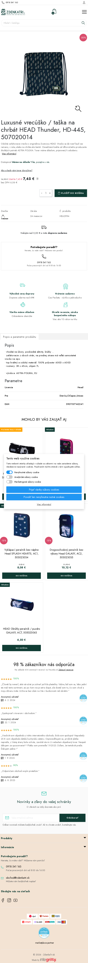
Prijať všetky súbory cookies (44, 489)
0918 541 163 (12, 2)
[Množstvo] (46, 193)
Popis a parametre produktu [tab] (19, 337)
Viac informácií (9, 153)
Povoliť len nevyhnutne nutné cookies (43, 497)
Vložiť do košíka (72, 193)
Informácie (7, 847)
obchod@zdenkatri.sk (17, 878)
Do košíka (21, 575)
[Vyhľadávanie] (44, 22)
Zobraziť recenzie (66, 669)
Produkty (6, 838)
